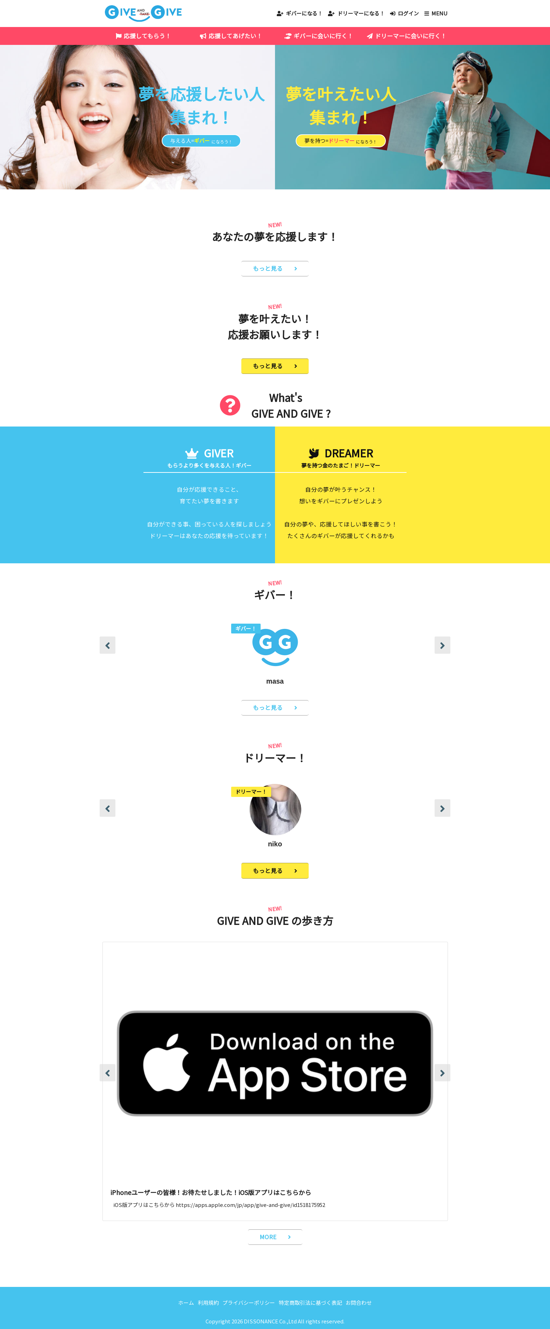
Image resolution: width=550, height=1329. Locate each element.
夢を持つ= (340, 141)
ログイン (408, 13)
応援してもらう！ (147, 36)
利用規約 (208, 1302)
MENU (439, 13)
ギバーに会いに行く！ (323, 36)
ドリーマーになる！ (361, 13)
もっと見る (268, 268)
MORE (268, 1237)
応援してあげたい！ (235, 36)
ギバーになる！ (304, 13)
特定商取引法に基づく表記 (310, 1302)
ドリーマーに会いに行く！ (411, 36)
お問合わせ (359, 1302)
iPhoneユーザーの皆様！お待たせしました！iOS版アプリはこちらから (210, 1192)
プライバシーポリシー (248, 1302)
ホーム (186, 1302)
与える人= (201, 141)
